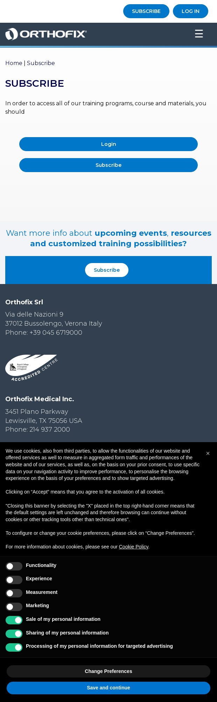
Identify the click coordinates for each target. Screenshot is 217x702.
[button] (208, 453)
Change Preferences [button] (108, 671)
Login (108, 144)
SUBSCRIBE (146, 11)
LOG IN (191, 11)
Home (13, 63)
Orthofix (90, 34)
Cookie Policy (133, 546)
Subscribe (108, 165)
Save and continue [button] (108, 687)
